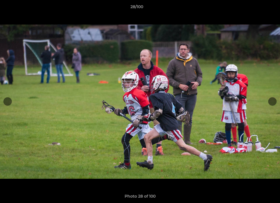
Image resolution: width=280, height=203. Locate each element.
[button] (256, 8)
